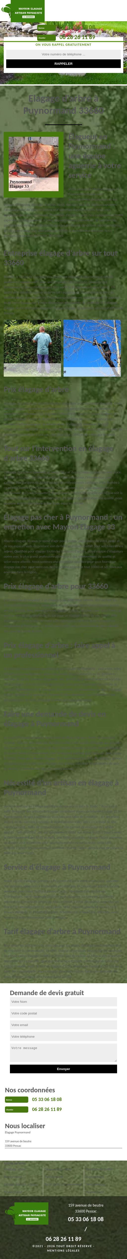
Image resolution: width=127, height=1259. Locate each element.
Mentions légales (63, 1250)
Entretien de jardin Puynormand (99, 1173)
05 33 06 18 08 (77, 27)
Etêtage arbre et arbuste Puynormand (21, 1188)
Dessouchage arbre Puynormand (58, 1173)
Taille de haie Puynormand (63, 1184)
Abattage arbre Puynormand (14, 1173)
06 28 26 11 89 (77, 37)
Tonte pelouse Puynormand (96, 1188)
